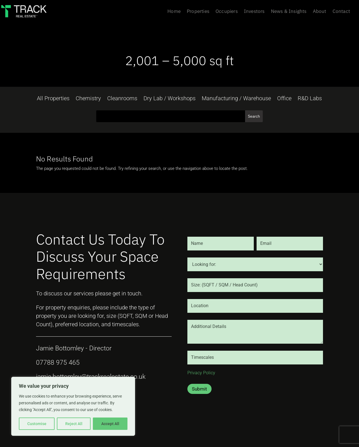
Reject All (73, 423)
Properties (198, 11)
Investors (254, 11)
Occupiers (227, 11)
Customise (36, 423)
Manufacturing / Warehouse (236, 99)
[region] (73, 406)
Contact (341, 11)
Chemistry (88, 99)
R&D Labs (310, 99)
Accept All (110, 423)
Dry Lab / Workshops (169, 99)
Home (174, 11)
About (319, 11)
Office (284, 99)
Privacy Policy (201, 372)
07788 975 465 (58, 362)
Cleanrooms (122, 99)
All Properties (53, 99)
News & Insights (289, 11)
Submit (199, 389)
